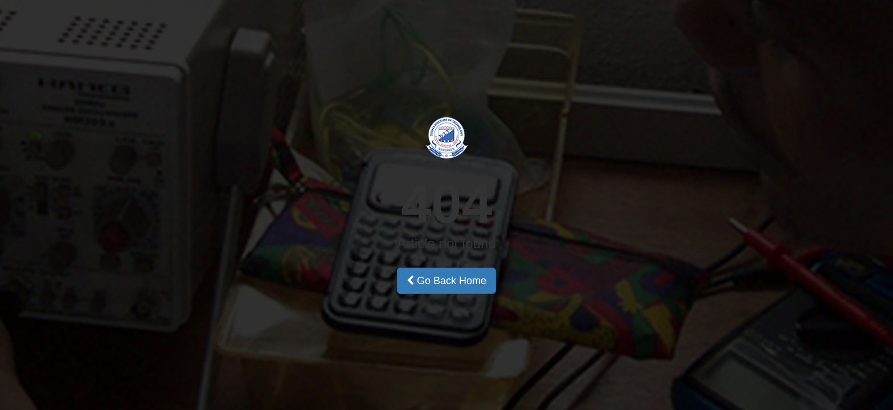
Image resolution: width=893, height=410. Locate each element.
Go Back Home (446, 280)
